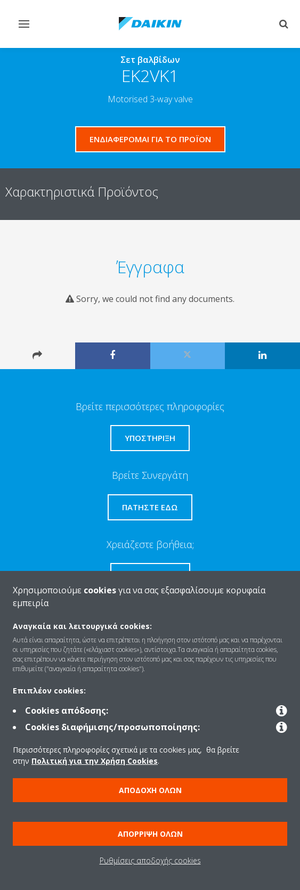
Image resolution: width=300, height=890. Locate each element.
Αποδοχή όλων (150, 790)
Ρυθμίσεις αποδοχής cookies (150, 860)
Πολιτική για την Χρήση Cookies (94, 761)
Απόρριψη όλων (150, 834)
